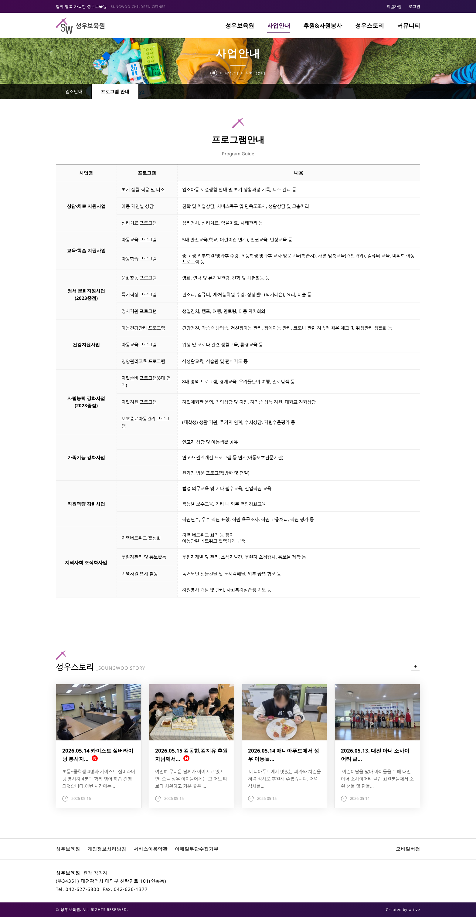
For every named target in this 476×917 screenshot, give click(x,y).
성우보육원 (239, 25)
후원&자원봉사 (322, 25)
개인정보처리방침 (106, 848)
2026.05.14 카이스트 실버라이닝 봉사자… (97, 754)
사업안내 (278, 25)
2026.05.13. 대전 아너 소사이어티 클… (375, 754)
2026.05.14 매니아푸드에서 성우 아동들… (283, 754)
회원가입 (394, 6)
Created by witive (403, 909)
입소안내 (73, 91)
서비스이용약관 (151, 848)
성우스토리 (369, 25)
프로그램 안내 (115, 91)
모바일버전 (408, 848)
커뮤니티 (408, 25)
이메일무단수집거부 (197, 848)
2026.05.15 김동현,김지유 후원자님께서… (191, 754)
